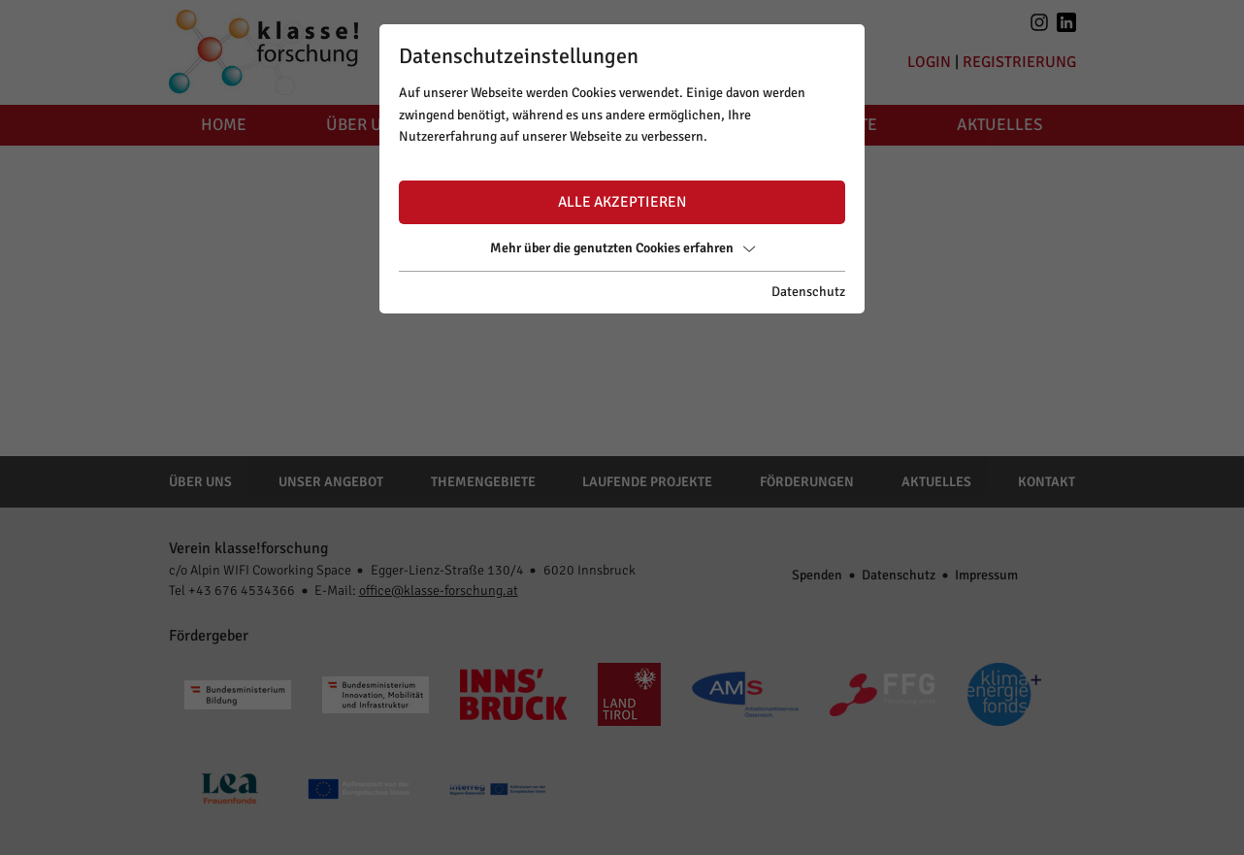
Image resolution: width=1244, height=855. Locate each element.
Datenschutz (808, 291)
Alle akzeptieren (622, 202)
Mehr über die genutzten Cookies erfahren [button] (622, 248)
